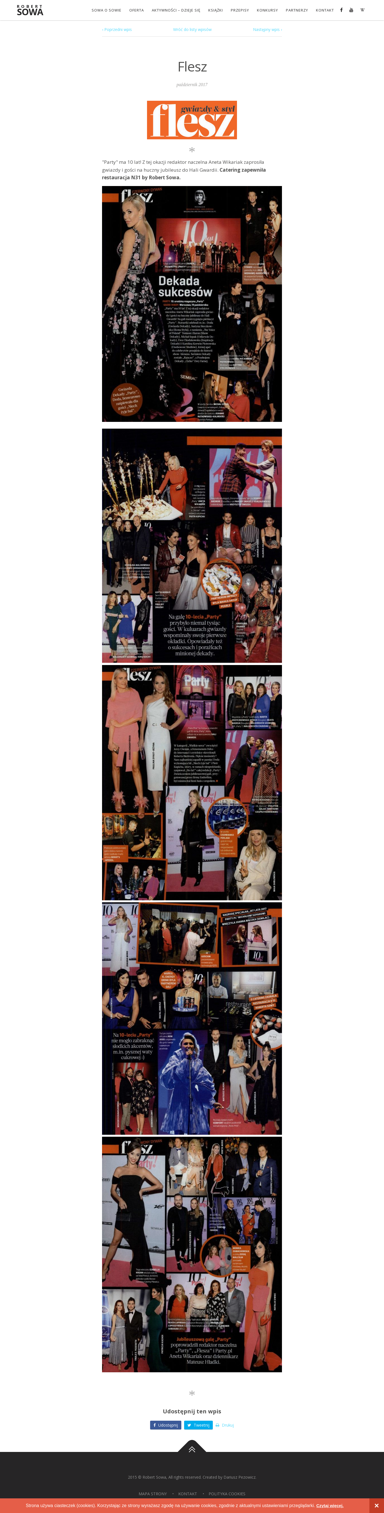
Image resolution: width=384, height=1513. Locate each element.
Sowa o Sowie (106, 10)
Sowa (33, 10)
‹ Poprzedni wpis (117, 29)
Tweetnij (198, 1424)
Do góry (192, 1451)
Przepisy (239, 10)
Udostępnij (165, 1424)
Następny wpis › (267, 29)
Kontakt (324, 10)
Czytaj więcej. (330, 1505)
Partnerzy (296, 10)
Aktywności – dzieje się (175, 10)
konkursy (266, 10)
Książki (215, 10)
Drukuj (225, 1424)
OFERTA (136, 10)
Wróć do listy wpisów (192, 29)
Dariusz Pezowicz (239, 1477)
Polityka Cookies (227, 1493)
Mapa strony (153, 1493)
